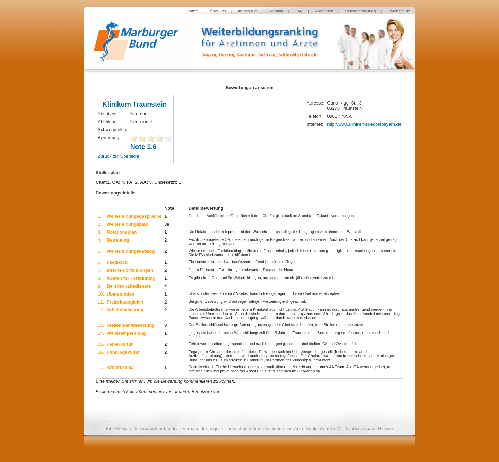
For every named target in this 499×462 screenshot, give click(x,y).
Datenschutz (399, 11)
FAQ (299, 11)
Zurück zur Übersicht (118, 156)
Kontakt (276, 11)
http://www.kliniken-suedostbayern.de (364, 124)
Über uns (218, 11)
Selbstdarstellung (360, 11)
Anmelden (324, 11)
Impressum (248, 11)
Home (192, 11)
